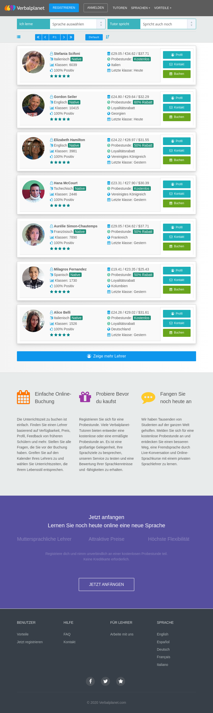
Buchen (176, 74)
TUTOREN (120, 8)
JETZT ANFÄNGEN (106, 584)
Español (163, 642)
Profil (177, 55)
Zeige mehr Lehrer (106, 356)
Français (163, 657)
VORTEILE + (162, 8)
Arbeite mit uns (121, 634)
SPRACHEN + (140, 8)
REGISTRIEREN (64, 7)
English (162, 634)
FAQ (67, 634)
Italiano (162, 665)
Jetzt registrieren (30, 642)
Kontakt (176, 64)
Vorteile (23, 634)
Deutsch (163, 649)
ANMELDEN (95, 7)
